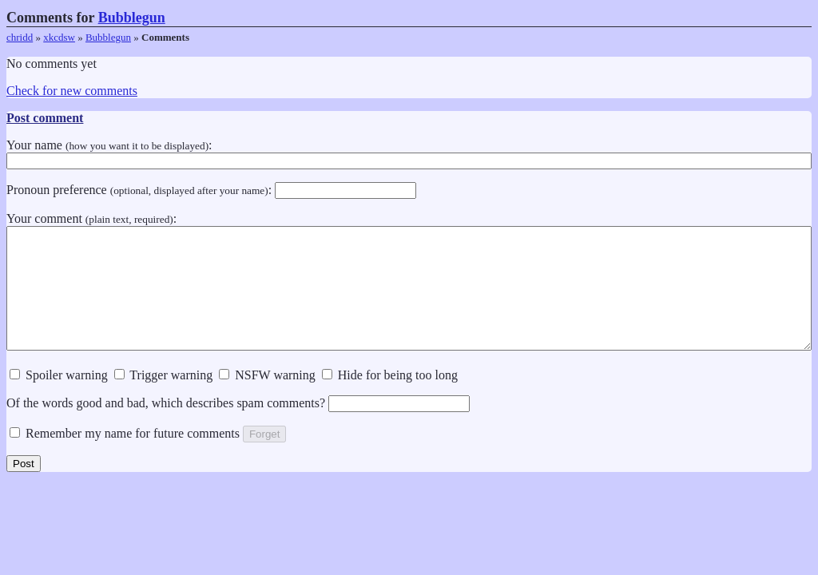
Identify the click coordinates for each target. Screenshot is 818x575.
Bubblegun (131, 18)
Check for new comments (71, 90)
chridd (19, 37)
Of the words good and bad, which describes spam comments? (238, 427)
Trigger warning (163, 399)
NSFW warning (267, 399)
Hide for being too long (390, 399)
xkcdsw (59, 37)
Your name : (409, 152)
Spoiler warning (59, 399)
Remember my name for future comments (125, 457)
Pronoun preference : (211, 189)
